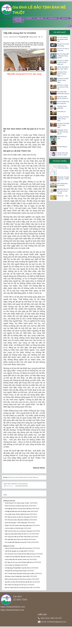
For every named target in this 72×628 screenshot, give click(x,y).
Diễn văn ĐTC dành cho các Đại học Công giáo (18, 531)
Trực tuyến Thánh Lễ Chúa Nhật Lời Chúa (17, 514)
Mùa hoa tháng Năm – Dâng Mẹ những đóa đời (63, 55)
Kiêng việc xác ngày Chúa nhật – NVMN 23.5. (63, 178)
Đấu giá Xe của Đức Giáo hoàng (63, 45)
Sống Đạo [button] (40, 18)
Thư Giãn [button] (18, 21)
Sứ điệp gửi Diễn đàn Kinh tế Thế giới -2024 (17, 511)
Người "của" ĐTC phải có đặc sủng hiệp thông (18, 525)
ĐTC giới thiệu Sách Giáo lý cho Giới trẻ (16, 539)
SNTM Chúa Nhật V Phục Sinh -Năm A (63, 68)
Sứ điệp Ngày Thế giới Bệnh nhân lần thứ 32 (17, 568)
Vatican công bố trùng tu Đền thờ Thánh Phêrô (18, 548)
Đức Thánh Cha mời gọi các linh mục (15, 584)
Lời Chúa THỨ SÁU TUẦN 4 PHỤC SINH (63, 118)
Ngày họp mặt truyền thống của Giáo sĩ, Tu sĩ (18, 534)
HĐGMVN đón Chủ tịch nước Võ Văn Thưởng (62, 191)
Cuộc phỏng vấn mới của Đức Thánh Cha (17, 559)
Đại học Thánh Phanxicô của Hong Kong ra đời (18, 587)
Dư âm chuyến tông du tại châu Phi (63, 102)
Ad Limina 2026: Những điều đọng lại (63, 92)
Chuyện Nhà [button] (52, 18)
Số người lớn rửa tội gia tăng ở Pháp (15, 570)
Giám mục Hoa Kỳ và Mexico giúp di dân (16, 505)
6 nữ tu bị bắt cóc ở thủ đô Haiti (14, 528)
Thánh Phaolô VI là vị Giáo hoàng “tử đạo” (17, 503)
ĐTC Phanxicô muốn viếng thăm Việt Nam (17, 520)
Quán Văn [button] (65, 18)
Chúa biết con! (61, 111)
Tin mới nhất (59, 32)
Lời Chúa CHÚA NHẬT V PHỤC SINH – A (62, 74)
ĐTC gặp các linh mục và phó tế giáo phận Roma (19, 562)
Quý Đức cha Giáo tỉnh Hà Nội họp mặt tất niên (18, 582)
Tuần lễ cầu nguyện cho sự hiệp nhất (15, 551)
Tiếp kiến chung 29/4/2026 (61, 107)
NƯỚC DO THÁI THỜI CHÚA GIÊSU (63, 167)
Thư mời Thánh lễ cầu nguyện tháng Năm (62, 39)
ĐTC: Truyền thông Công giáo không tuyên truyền (19, 573)
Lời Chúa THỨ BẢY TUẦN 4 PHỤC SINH (63, 80)
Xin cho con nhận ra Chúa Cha (63, 49)
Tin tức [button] (29, 18)
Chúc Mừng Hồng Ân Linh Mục (62, 184)
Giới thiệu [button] (18, 18)
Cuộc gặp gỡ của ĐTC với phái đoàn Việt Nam (18, 508)
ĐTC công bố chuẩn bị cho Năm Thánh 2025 (17, 536)
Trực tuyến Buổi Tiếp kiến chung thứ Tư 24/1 (18, 542)
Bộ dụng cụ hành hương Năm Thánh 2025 (17, 576)
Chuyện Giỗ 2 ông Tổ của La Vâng (62, 154)
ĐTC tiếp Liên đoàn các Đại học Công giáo (17, 517)
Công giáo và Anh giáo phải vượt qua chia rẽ (62, 132)
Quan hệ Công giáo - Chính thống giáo (16, 522)
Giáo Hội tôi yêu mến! (62, 137)
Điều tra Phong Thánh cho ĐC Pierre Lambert (18, 579)
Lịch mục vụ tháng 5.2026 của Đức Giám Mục (62, 62)
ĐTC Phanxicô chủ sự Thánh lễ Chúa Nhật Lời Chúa (20, 554)
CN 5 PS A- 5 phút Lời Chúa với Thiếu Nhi (62, 87)
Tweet (5, 495)
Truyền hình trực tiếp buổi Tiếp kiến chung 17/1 (18, 556)
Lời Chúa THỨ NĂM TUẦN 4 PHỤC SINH (63, 125)
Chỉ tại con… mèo (62, 196)
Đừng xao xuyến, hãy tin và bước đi (62, 97)
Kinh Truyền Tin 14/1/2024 (12, 565)
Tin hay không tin (62, 146)
